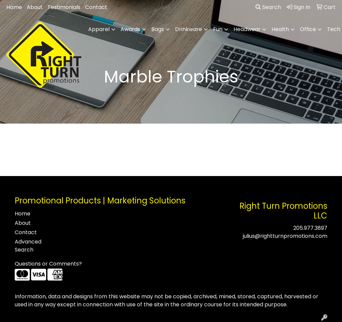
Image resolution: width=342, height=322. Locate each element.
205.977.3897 (310, 228)
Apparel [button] (99, 29)
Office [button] (308, 29)
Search (268, 7)
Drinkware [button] (188, 29)
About (35, 7)
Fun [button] (217, 29)
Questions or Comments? (48, 264)
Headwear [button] (247, 29)
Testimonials (63, 7)
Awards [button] (130, 29)
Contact (96, 7)
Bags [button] (157, 29)
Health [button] (280, 29)
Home (14, 7)
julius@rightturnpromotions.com (285, 236)
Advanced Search (28, 246)
